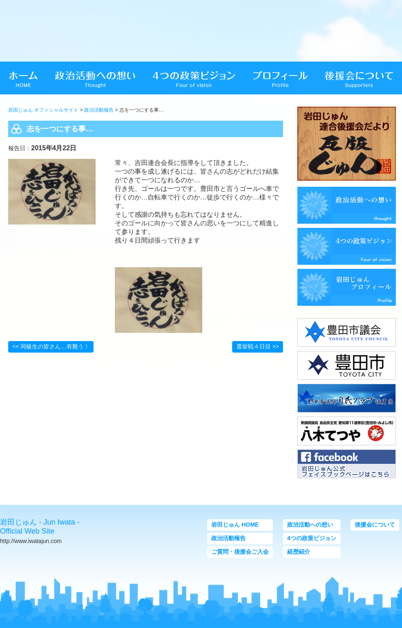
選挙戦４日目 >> (257, 346)
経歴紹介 (298, 551)
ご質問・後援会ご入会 (240, 551)
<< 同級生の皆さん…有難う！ (50, 346)
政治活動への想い (310, 524)
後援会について (375, 524)
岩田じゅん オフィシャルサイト (43, 110)
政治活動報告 (99, 110)
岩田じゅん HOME (235, 524)
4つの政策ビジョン (311, 538)
